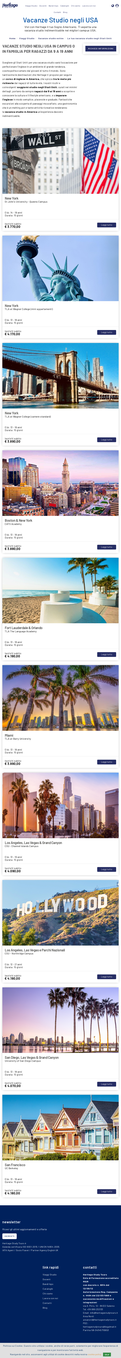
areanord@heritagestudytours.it (100, 1319)
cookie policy (94, 1354)
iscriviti (9, 1236)
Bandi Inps (53, 6)
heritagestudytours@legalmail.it (99, 1326)
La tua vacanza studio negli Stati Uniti (89, 38)
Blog (65, 12)
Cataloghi (64, 6)
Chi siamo (75, 6)
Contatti (57, 12)
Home (12, 38)
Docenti (43, 6)
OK (107, 1354)
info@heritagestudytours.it (104, 1312)
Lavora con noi (89, 6)
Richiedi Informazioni (101, 48)
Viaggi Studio (31, 6)
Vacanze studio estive (51, 38)
